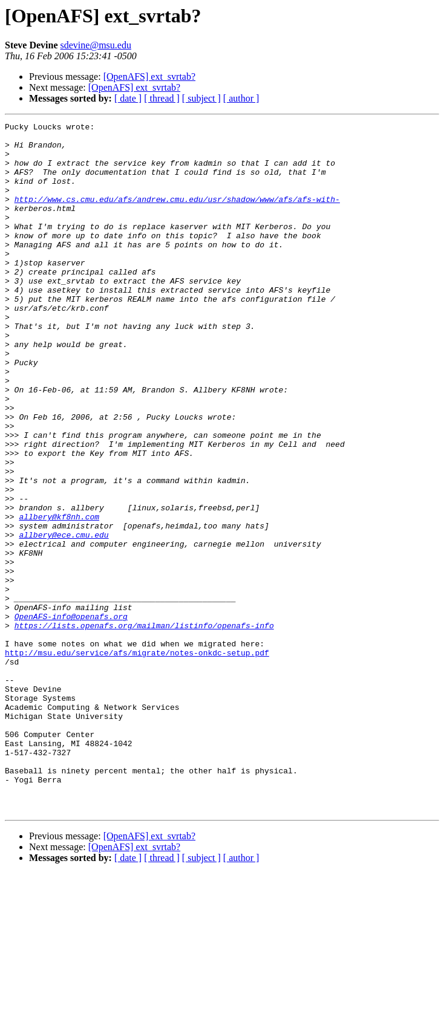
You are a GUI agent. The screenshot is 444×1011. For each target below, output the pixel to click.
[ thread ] (162, 98)
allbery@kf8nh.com (59, 596)
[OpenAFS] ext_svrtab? (149, 76)
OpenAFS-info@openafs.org (71, 715)
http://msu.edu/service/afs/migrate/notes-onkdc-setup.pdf (137, 759)
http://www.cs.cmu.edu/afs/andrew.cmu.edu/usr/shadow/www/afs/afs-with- (177, 215)
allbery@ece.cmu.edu (63, 618)
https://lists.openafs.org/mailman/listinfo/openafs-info (144, 726)
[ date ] (128, 98)
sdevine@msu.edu (95, 45)
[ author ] (241, 98)
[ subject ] (201, 98)
